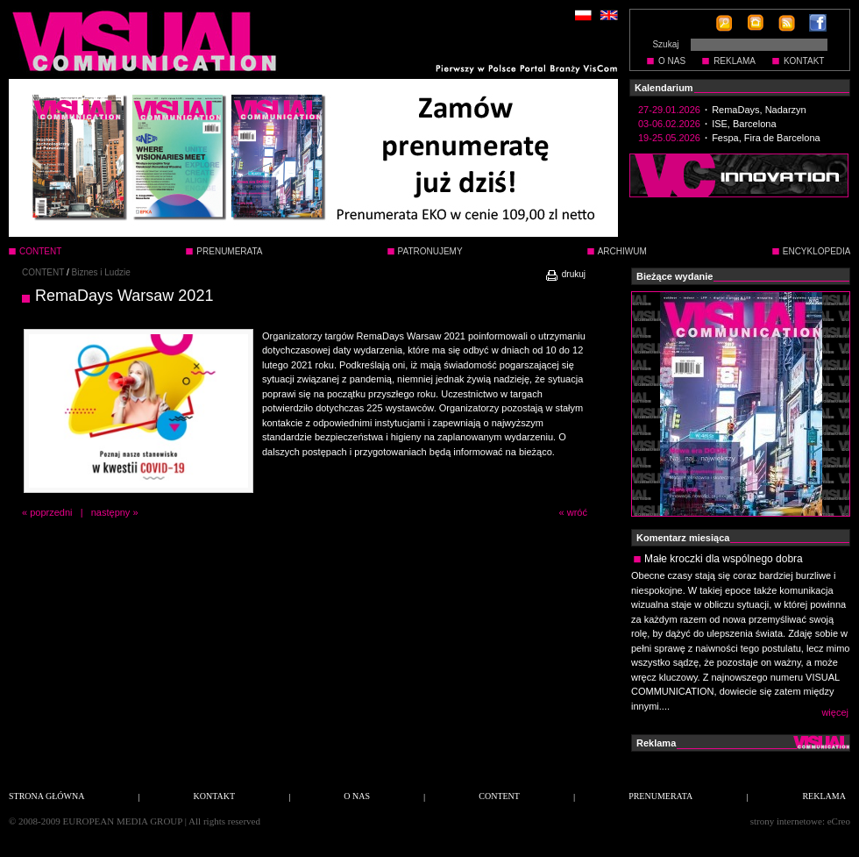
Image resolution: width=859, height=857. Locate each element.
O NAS (671, 61)
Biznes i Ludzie (101, 272)
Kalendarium (664, 87)
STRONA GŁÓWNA (46, 796)
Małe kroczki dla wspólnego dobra (723, 559)
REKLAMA (734, 61)
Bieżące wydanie (674, 276)
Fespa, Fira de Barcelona (766, 137)
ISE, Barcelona (744, 123)
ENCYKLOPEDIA (817, 251)
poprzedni (51, 512)
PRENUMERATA (229, 251)
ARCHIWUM (622, 251)
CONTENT (43, 272)
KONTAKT (804, 61)
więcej (834, 712)
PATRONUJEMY (430, 251)
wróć (577, 512)
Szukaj (665, 44)
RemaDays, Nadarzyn (759, 109)
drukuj (565, 274)
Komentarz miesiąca (682, 537)
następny (111, 512)
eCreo (838, 821)
